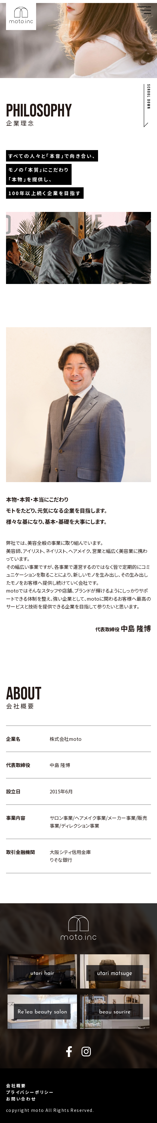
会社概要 (16, 1085)
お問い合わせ (21, 1099)
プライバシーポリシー (30, 1092)
